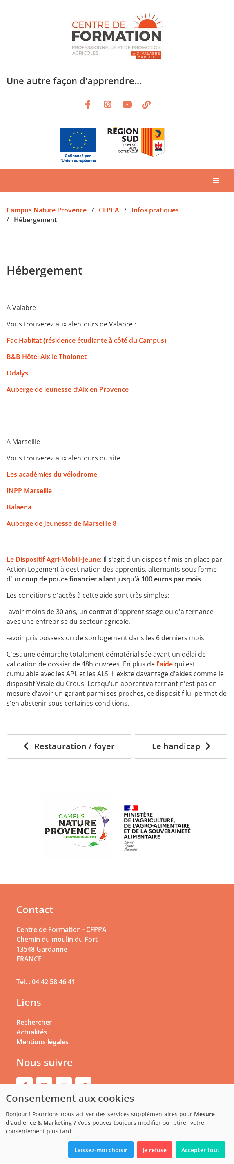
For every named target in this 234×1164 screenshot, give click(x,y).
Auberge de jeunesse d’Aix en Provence (68, 389)
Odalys (17, 373)
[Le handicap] (180, 746)
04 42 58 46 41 (53, 981)
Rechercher (34, 1022)
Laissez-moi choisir (100, 1150)
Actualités (31, 1032)
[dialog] (117, 1124)
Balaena (19, 507)
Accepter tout (200, 1150)
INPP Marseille (30, 490)
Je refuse (155, 1150)
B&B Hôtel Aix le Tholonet (47, 356)
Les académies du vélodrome (52, 474)
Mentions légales (42, 1041)
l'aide (164, 663)
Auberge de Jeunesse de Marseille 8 (62, 523)
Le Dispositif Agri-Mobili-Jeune (53, 559)
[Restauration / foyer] (69, 746)
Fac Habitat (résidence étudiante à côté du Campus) (86, 340)
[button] (216, 180)
